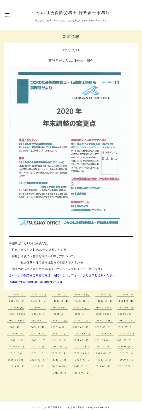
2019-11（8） (38, 366)
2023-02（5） (105, 320)
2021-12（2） (18, 340)
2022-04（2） (61, 333)
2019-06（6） (61, 372)
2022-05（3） (38, 333)
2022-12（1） (17, 327)
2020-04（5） (60, 359)
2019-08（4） (103, 366)
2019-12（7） (18, 366)
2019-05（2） (82, 372)
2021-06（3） (17, 346)
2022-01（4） (127, 333)
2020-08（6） (104, 353)
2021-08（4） (103, 340)
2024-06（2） (82, 307)
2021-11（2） (39, 340)
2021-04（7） (60, 346)
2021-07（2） (125, 340)
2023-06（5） (17, 320)
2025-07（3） (104, 294)
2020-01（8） (128, 359)
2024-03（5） (18, 314)
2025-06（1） (126, 294)
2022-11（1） (38, 327)
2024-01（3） (40, 314)
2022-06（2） (16, 333)
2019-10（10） (60, 366)
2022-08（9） (103, 327)
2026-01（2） (39, 294)
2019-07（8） (125, 366)
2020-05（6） (38, 359)
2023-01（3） (127, 320)
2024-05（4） (104, 307)
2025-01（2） (105, 301)
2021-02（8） (104, 346)
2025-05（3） (17, 301)
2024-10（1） (16, 307)
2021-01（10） (126, 346)
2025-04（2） (39, 301)
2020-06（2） (16, 359)
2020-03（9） (83, 359)
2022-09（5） (81, 327)
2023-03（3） (82, 320)
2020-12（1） (17, 353)
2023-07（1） (126, 314)
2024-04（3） (126, 307)
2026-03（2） (17, 294)
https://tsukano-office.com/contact (36, 281)
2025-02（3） (83, 301)
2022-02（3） (105, 333)
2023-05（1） (39, 320)
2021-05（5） (39, 346)
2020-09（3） (82, 353)
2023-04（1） (60, 320)
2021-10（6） (60, 340)
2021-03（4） (82, 346)
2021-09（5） (81, 340)
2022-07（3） (125, 327)
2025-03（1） (61, 301)
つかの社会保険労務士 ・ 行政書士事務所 (63, 407)
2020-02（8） (105, 359)
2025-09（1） (82, 294)
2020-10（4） (60, 353)
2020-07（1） (126, 353)
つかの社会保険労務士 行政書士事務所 (71, 12)
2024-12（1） (126, 301)
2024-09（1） (38, 307)
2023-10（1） (82, 314)
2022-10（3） (59, 327)
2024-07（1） (60, 307)
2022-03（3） (83, 333)
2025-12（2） (61, 294)
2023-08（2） (104, 314)
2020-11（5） (38, 353)
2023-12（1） (61, 314)
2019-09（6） (82, 366)
